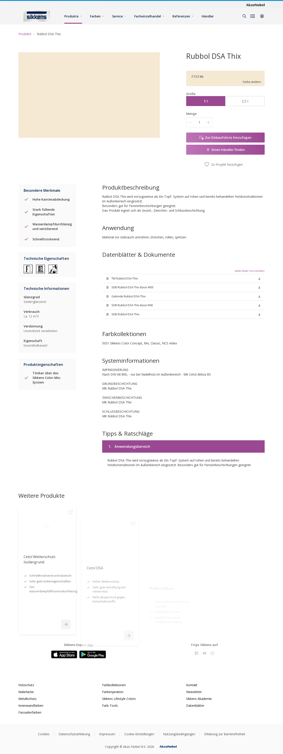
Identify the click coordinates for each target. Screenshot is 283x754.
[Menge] (199, 122)
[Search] (244, 16)
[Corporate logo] (255, 4)
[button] (262, 16)
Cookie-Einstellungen (139, 734)
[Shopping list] (253, 16)
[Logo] (36, 16)
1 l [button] (206, 101)
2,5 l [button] (245, 101)
